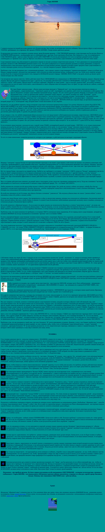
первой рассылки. (20, 494)
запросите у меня (12, 496)
